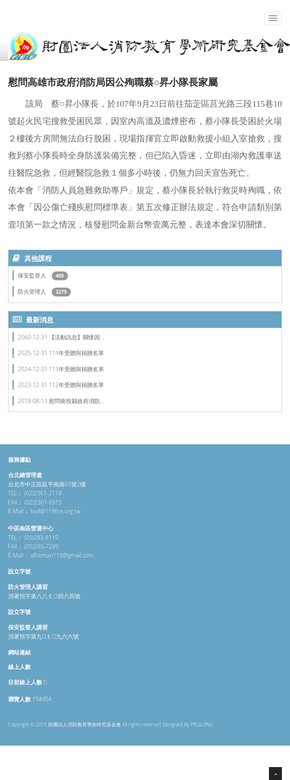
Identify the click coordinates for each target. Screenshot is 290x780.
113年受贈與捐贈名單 (76, 369)
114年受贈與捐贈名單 (76, 353)
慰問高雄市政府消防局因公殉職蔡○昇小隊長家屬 (113, 81)
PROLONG (202, 724)
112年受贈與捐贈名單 (76, 385)
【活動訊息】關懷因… (76, 337)
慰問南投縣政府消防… (76, 401)
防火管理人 (33, 291)
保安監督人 (33, 275)
